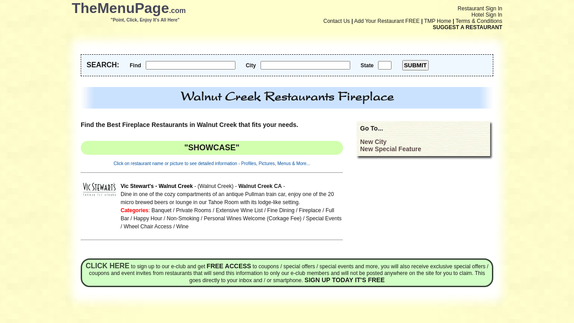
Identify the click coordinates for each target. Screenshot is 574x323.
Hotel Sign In (486, 15)
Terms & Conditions (479, 21)
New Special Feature (390, 149)
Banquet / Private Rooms (181, 210)
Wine (182, 226)
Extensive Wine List (239, 210)
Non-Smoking (183, 218)
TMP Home (437, 21)
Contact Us (336, 21)
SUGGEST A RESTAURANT (467, 27)
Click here (108, 266)
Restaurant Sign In (480, 8)
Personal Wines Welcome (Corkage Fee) (252, 218)
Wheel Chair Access (148, 226)
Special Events (323, 218)
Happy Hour (148, 218)
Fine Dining (281, 210)
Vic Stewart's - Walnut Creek (157, 186)
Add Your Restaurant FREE (387, 21)
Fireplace (310, 210)
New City (373, 141)
